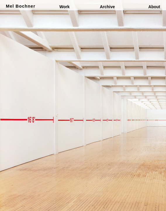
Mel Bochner (20, 6)
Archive (107, 6)
